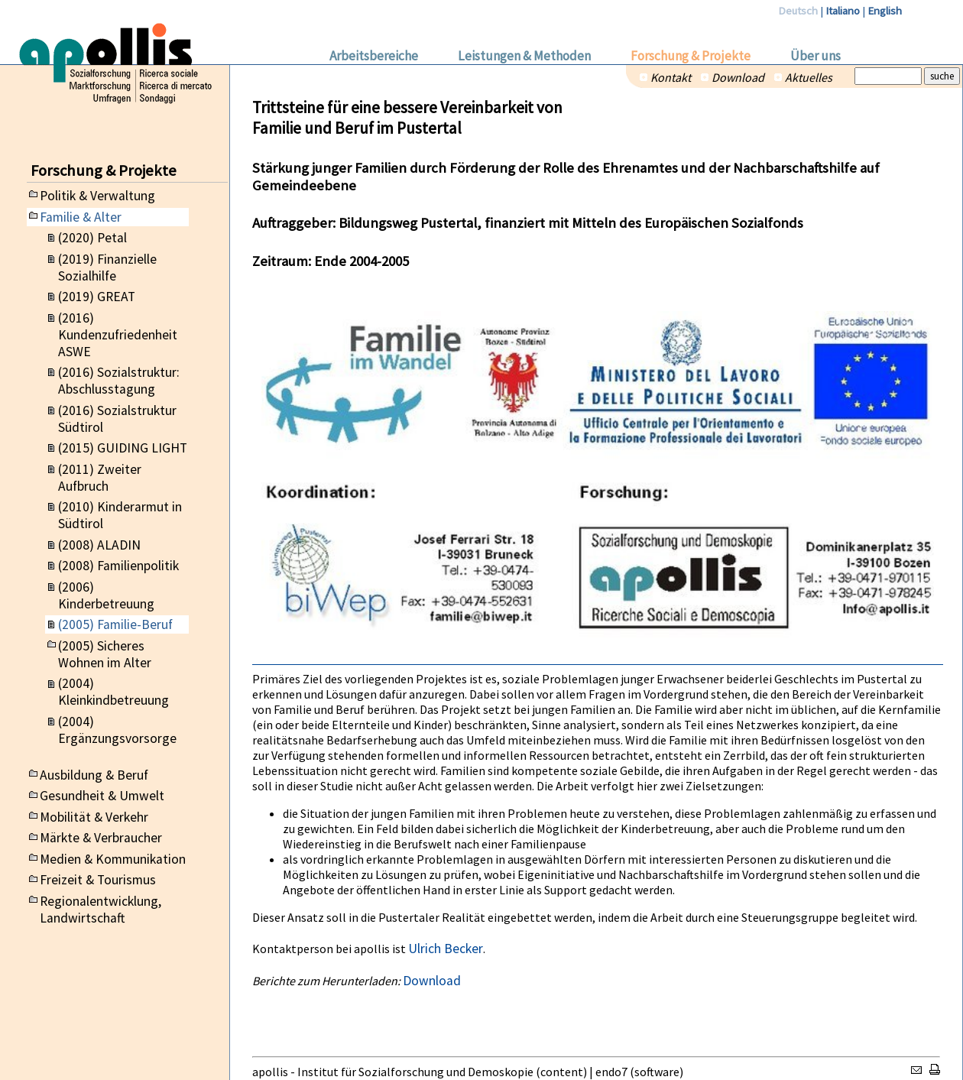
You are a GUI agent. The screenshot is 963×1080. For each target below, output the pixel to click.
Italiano (842, 11)
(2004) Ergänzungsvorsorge (117, 730)
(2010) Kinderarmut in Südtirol (120, 515)
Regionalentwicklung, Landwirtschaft (100, 909)
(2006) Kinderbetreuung (106, 595)
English (884, 11)
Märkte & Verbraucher (101, 837)
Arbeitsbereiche (373, 55)
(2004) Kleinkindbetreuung (113, 692)
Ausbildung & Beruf (94, 775)
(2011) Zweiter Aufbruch (99, 478)
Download (738, 77)
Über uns (815, 55)
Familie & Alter (81, 217)
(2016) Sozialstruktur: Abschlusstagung (119, 380)
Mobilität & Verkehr (94, 817)
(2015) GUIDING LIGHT (122, 447)
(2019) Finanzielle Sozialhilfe (107, 267)
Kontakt (670, 77)
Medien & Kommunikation (113, 859)
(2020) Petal (92, 237)
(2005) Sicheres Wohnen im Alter (104, 654)
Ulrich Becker (445, 948)
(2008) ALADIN (99, 545)
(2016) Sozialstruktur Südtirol (117, 419)
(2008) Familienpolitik (118, 565)
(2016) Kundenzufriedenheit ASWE (117, 335)
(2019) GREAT (96, 296)
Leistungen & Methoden (524, 55)
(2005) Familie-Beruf (115, 624)
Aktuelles (808, 77)
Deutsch (798, 11)
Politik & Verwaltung (97, 195)
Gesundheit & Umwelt (102, 795)
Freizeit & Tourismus (98, 879)
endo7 (611, 1071)
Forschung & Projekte (691, 55)
